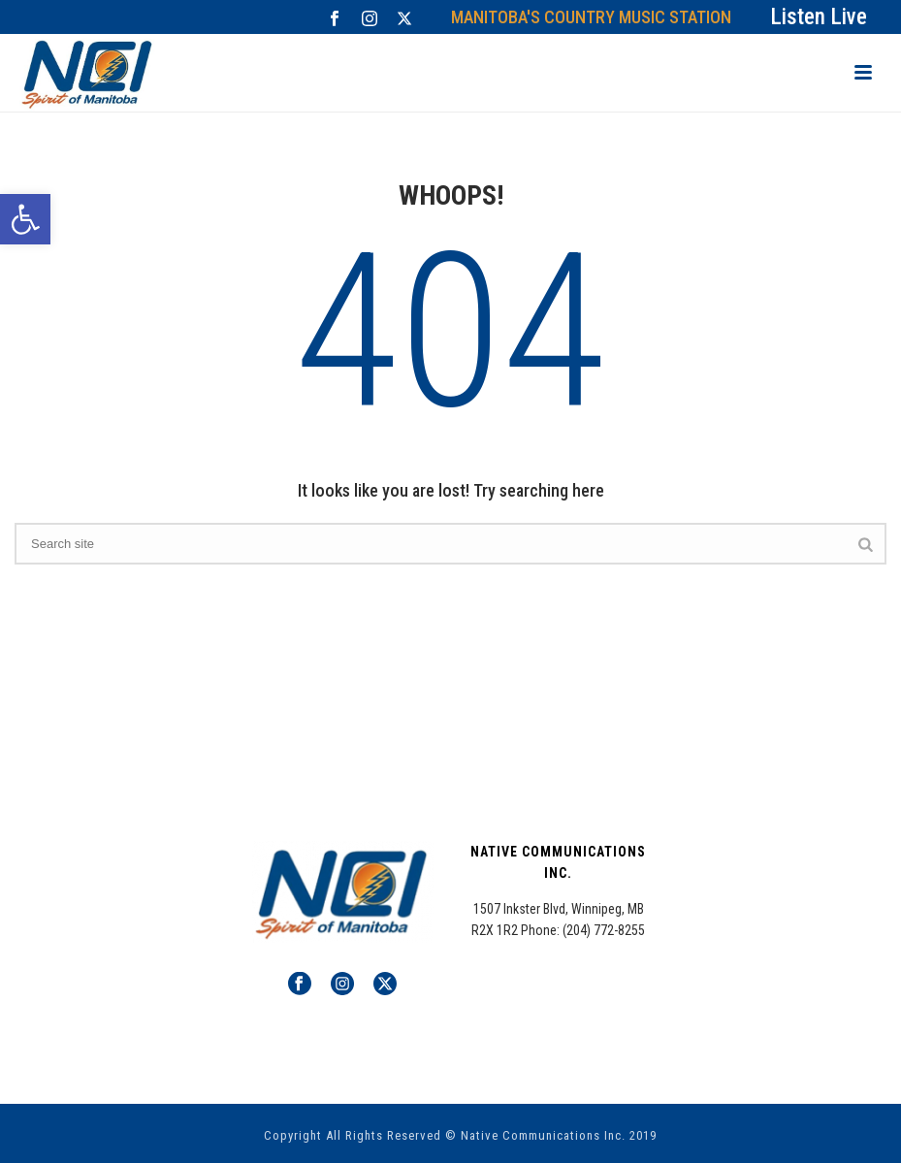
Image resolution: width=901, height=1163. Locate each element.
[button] (25, 219)
